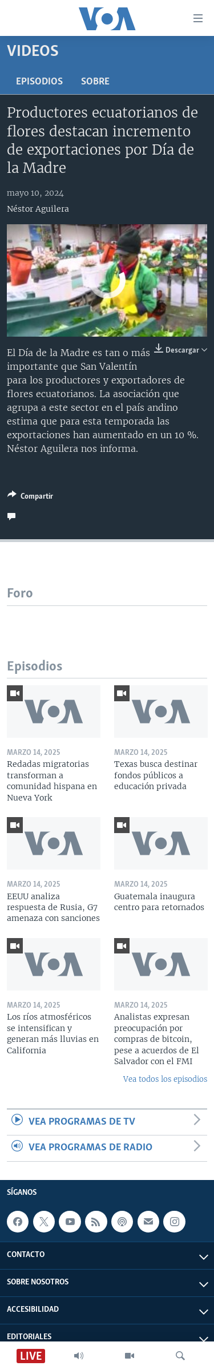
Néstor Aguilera (38, 209)
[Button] (30, 498)
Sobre (95, 81)
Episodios (39, 81)
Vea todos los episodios (165, 1079)
